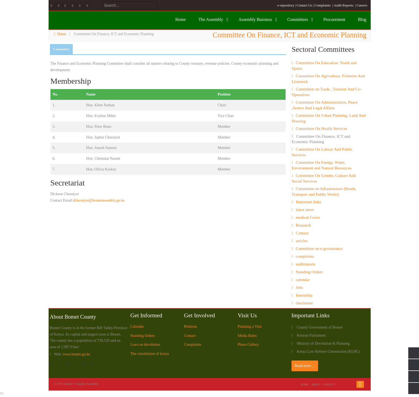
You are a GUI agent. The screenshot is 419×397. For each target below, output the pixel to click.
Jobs (299, 287)
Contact (302, 233)
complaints (305, 256)
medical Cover (308, 217)
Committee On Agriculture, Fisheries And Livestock (328, 79)
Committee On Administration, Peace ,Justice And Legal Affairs (325, 105)
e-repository (285, 5)
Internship (304, 295)
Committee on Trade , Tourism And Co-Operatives (327, 92)
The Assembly (210, 19)
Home (180, 19)
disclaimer (304, 303)
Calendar (137, 327)
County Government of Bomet (320, 327)
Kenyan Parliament (311, 335)
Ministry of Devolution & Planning (323, 343)
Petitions (190, 327)
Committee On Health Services (321, 128)
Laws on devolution (145, 345)
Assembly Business (255, 19)
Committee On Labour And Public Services (322, 152)
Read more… (305, 366)
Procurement (334, 19)
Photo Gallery (248, 345)
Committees (297, 19)
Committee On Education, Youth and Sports (324, 65)
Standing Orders (309, 271)
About (315, 384)
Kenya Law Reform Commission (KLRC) (328, 351)
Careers (362, 5)
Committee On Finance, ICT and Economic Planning (321, 139)
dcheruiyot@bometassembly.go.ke (99, 200)
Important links (308, 201)
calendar (303, 279)
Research (303, 225)
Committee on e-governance (319, 248)
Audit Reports (343, 5)
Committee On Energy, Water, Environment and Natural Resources (322, 165)
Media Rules (247, 336)
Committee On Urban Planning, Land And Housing (329, 118)
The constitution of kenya (149, 354)
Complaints (323, 5)
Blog (362, 19)
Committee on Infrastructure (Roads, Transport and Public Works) (324, 191)
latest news (305, 209)
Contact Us (304, 5)
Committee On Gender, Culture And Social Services (324, 178)
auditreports (306, 264)
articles (302, 240)
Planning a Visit (250, 327)
